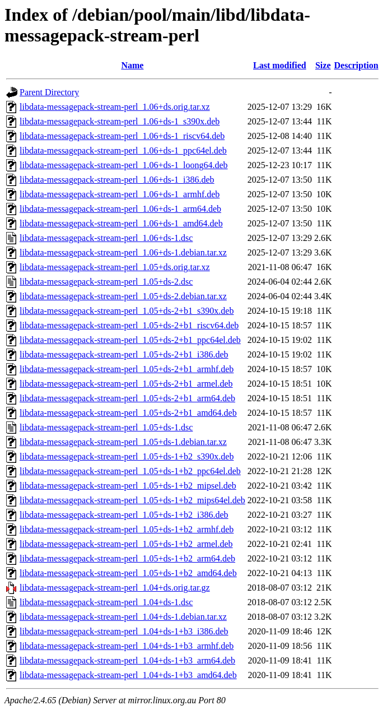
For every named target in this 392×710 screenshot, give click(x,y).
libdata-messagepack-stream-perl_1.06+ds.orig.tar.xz (115, 107)
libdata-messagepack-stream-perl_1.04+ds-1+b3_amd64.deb (128, 675)
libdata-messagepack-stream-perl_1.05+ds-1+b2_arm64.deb (127, 558)
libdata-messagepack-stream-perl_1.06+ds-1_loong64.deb (124, 165)
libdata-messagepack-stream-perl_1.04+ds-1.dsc (106, 602)
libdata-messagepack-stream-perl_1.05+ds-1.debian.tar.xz (123, 442)
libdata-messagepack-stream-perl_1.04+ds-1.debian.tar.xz (123, 616)
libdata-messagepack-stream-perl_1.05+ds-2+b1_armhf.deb (127, 369)
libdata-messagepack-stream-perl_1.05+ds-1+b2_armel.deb (126, 544)
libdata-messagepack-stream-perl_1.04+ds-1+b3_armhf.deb (127, 646)
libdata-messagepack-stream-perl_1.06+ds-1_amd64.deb (121, 223)
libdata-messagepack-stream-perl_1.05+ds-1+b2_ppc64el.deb (130, 471)
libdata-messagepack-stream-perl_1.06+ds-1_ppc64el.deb (123, 150)
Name (132, 65)
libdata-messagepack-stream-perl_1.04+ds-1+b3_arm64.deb (127, 660)
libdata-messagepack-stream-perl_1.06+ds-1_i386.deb (117, 179)
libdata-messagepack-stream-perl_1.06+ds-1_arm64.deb (120, 209)
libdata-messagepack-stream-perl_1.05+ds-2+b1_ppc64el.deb (130, 340)
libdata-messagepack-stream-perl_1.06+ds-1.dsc (106, 238)
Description (356, 65)
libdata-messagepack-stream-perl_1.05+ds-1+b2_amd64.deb (128, 573)
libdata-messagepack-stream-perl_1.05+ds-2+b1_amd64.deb (128, 412)
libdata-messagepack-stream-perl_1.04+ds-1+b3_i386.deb (124, 631)
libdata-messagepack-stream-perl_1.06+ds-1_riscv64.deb (122, 136)
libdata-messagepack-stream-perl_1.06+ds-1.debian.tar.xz (123, 252)
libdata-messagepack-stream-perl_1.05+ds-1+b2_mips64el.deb (132, 500)
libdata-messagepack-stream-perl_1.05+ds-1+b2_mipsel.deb (128, 485)
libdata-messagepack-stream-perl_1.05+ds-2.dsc (106, 281)
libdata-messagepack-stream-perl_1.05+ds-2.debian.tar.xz (123, 296)
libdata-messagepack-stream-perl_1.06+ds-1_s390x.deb (120, 121)
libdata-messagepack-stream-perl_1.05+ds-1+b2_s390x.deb (127, 456)
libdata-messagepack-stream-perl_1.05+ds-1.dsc (106, 427)
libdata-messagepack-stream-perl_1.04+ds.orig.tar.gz (115, 587)
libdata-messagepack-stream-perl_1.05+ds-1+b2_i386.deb (124, 514)
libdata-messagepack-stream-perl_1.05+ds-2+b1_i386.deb (124, 354)
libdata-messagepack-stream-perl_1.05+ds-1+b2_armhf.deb (127, 529)
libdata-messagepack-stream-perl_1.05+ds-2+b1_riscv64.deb (129, 325)
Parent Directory (49, 92)
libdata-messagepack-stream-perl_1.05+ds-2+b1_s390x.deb (127, 310)
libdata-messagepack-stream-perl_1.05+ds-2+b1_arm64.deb (127, 398)
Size (323, 65)
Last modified (279, 65)
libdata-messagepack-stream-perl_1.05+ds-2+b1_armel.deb (126, 383)
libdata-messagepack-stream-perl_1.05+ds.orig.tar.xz (115, 267)
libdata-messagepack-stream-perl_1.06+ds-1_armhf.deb (120, 194)
